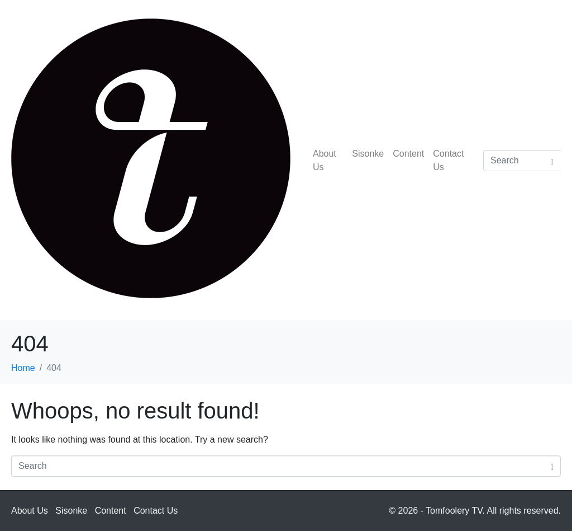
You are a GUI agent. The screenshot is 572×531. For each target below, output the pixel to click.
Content (408, 153)
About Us (324, 160)
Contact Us (448, 160)
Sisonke (368, 153)
